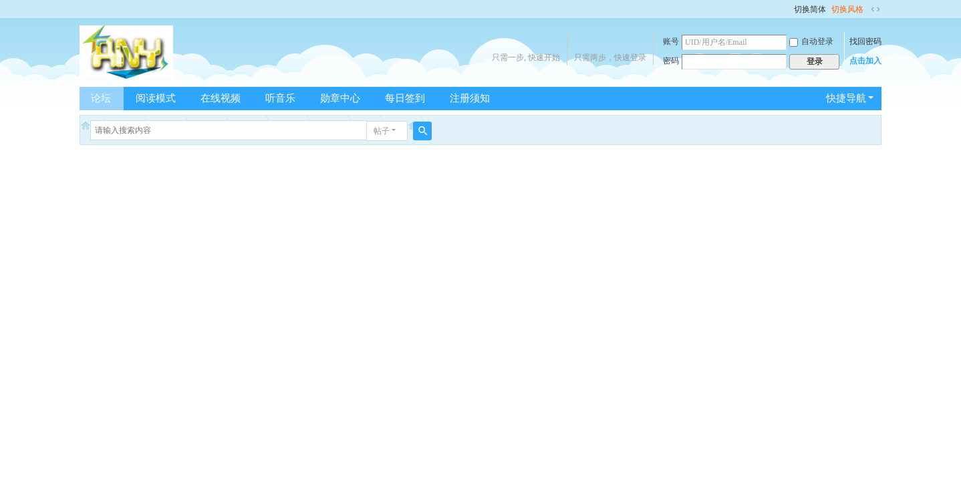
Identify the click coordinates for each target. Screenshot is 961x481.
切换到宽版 (875, 9)
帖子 (382, 131)
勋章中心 (340, 98)
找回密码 (865, 41)
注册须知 (470, 98)
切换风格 (847, 9)
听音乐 (280, 98)
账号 (671, 41)
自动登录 (811, 41)
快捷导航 (846, 98)
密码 (671, 60)
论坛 (101, 98)
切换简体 (810, 9)
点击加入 (865, 60)
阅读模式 (156, 98)
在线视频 (220, 98)
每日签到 (405, 98)
